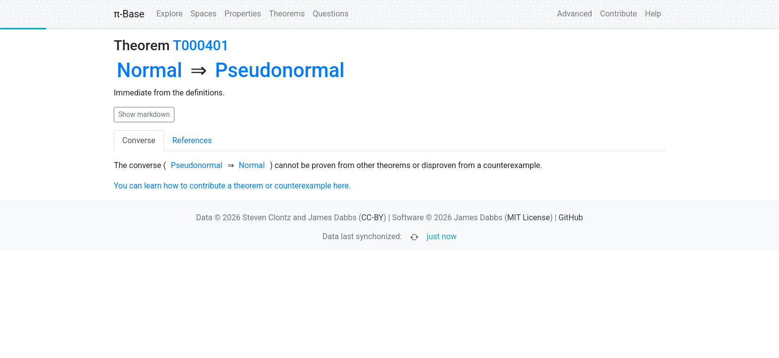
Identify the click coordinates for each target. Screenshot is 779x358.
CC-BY (372, 217)
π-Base (129, 14)
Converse (139, 140)
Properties (243, 13)
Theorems (287, 13)
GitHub (570, 217)
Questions (330, 13)
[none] (149, 70)
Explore (169, 13)
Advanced (574, 13)
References (192, 140)
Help (653, 13)
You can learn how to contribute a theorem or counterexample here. (232, 185)
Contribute (618, 13)
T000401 (201, 45)
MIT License (528, 217)
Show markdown (144, 114)
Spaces (204, 13)
